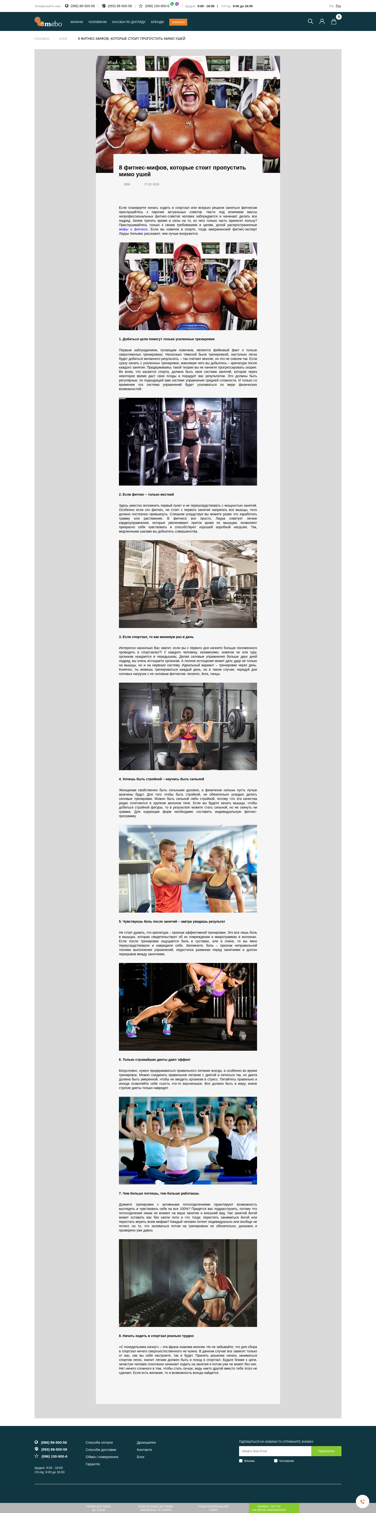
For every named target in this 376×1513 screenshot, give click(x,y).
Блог (63, 39)
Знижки (178, 22)
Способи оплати (99, 1442)
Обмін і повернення (102, 1457)
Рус (338, 6)
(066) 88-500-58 (83, 6)
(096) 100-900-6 (162, 6)
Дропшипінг (146, 1442)
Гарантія (93, 1464)
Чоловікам (286, 1461)
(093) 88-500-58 (120, 6)
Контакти (144, 1449)
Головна (42, 39)
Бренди (157, 21)
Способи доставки (101, 1449)
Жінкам (249, 1461)
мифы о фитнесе (133, 229)
